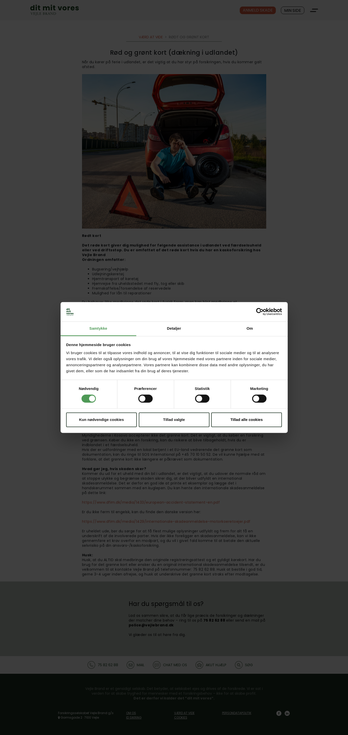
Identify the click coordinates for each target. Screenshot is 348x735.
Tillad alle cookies (246, 419)
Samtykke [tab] (98, 328)
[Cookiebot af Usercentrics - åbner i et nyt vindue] (260, 312)
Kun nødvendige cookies (101, 419)
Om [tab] (250, 328)
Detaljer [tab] (174, 328)
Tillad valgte (174, 419)
